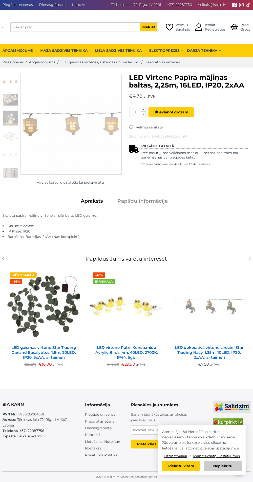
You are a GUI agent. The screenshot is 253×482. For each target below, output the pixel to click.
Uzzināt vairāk (175, 456)
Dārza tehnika (204, 50)
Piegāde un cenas (17, 4)
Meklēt (148, 27)
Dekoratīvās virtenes (162, 62)
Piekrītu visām (181, 466)
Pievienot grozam (177, 112)
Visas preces (13, 62)
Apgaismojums (19, 50)
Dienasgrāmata (52, 4)
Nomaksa (93, 448)
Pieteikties (146, 444)
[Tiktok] (248, 5)
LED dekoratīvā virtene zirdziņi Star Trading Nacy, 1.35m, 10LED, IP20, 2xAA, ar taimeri (209, 352)
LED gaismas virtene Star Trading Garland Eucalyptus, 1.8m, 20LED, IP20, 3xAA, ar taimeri (43, 352)
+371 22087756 (179, 4)
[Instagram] (241, 5)
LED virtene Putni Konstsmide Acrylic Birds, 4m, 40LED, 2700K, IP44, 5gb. (126, 352)
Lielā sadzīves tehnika (120, 50)
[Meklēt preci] (84, 27)
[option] (10, 81)
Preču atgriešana (99, 421)
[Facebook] (234, 5)
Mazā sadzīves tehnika (65, 50)
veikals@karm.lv (212, 4)
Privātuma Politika (101, 455)
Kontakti (79, 4)
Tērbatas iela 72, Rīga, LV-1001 (136, 4)
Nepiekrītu (222, 466)
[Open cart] (241, 27)
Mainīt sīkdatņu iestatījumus (216, 456)
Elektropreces (166, 50)
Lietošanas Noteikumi (104, 441)
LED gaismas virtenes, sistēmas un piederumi (100, 62)
